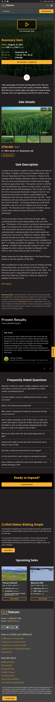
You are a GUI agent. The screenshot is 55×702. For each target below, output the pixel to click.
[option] (27, 346)
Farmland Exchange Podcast (12, 682)
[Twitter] (17, 627)
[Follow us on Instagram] (5, 1)
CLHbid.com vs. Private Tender (13, 645)
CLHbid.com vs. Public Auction (13, 642)
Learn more (47, 693)
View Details (14, 599)
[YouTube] (7, 627)
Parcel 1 (8, 284)
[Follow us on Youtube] (7, 1)
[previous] (44, 368)
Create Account (27, 484)
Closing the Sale (7, 669)
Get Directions (8, 155)
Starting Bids (6, 665)
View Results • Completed (27, 62)
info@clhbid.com (23, 301)
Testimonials (6, 652)
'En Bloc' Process (8, 672)
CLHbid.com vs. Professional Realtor (16, 649)
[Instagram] (12, 627)
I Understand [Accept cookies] (9, 698)
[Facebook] (3, 627)
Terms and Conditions (10, 679)
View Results (46, 11)
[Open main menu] (51, 5)
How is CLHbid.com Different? (16, 634)
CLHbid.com (8, 297)
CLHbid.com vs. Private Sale (12, 638)
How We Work (8, 657)
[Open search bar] (48, 5)
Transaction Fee (7, 675)
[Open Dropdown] (27, 389)
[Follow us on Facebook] (2, 1)
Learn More (8, 550)
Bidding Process (7, 662)
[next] (50, 368)
